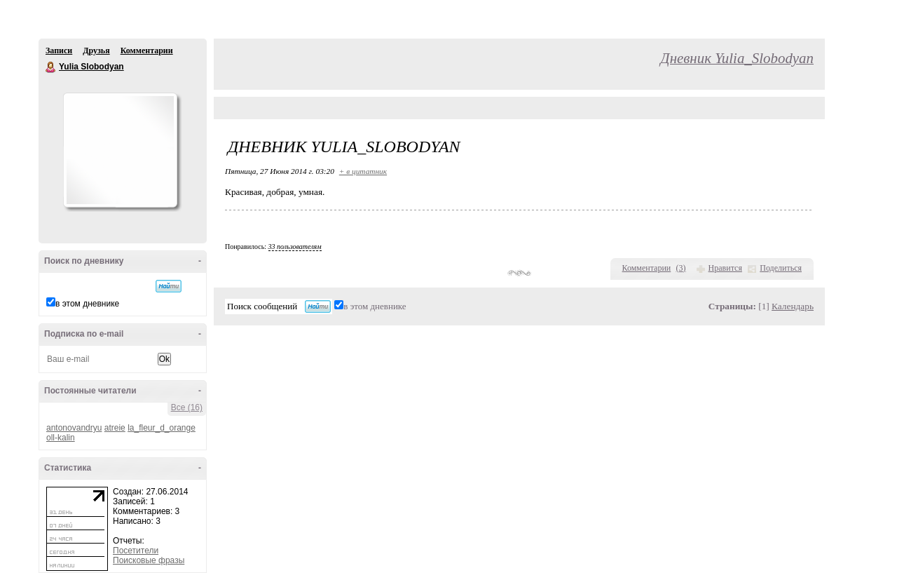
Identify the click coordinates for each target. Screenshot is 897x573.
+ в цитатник (363, 171)
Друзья (96, 50)
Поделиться (781, 268)
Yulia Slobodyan (51, 67)
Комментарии (147, 50)
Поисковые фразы (148, 560)
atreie (114, 428)
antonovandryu (74, 428)
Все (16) (187, 407)
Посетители (135, 550)
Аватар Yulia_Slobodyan (119, 150)
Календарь (793, 306)
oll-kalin (60, 438)
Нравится (725, 268)
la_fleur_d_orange (162, 428)
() (681, 268)
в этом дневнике (87, 304)
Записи (59, 50)
